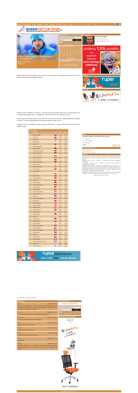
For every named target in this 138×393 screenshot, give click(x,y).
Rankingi (39, 24)
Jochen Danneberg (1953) (102, 41)
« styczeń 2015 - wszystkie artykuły (26, 297)
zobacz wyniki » (117, 144)
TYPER (95, 24)
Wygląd (19, 24)
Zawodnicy (71, 24)
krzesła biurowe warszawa (89, 152)
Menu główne (26, 24)
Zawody (34, 24)
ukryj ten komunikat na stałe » (101, 175)
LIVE (82, 24)
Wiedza (46, 24)
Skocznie (77, 24)
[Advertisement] (69, 11)
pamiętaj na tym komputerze (68, 42)
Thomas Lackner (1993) (102, 39)
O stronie (58, 24)
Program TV (88, 24)
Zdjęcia (65, 24)
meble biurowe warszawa (89, 150)
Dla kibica (52, 24)
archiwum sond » (116, 146)
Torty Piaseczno (87, 151)
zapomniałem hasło (76, 44)
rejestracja (62, 44)
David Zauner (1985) (101, 38)
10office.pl (74, 391)
